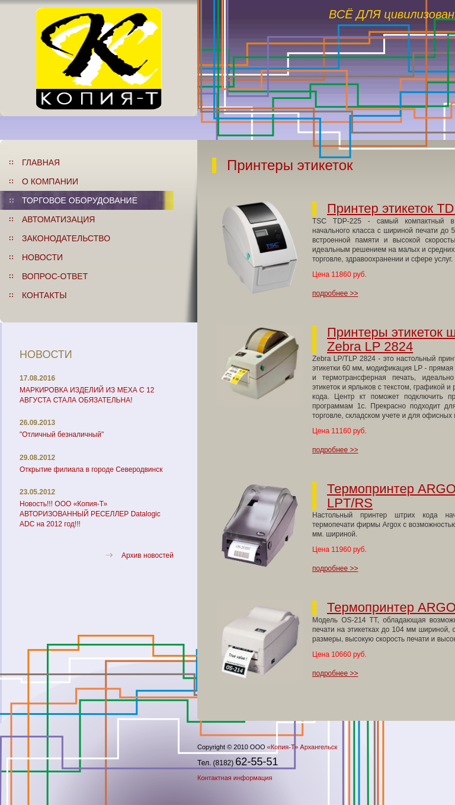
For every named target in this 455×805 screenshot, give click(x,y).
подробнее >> (335, 293)
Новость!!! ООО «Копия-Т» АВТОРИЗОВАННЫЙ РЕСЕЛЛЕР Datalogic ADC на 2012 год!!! (90, 514)
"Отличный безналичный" (62, 434)
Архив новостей (147, 555)
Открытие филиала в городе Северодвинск (91, 469)
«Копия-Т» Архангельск (302, 746)
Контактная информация (234, 777)
